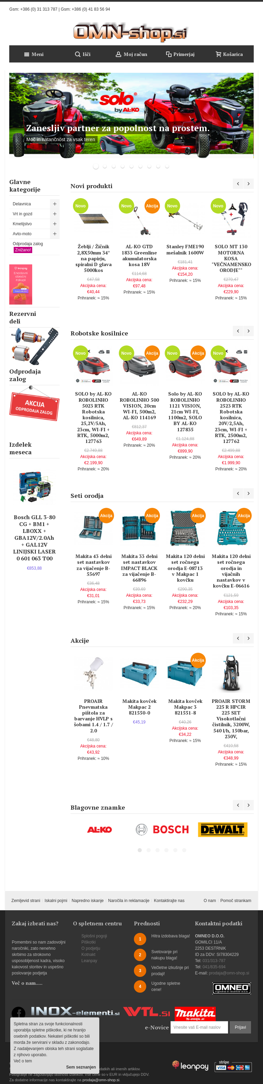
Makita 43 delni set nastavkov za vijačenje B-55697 (93, 565)
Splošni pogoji (94, 936)
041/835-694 (213, 967)
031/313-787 (213, 960)
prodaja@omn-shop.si (229, 973)
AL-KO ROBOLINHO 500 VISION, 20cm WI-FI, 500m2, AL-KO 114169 (139, 405)
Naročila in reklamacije (129, 900)
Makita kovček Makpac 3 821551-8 (185, 707)
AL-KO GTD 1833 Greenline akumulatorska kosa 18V (139, 255)
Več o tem (23, 1061)
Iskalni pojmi (56, 900)
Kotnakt (89, 954)
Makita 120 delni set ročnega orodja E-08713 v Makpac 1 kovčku (185, 568)
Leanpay (89, 960)
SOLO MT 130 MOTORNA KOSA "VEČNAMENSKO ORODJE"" (231, 258)
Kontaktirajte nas (169, 900)
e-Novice (157, 1027)
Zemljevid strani (25, 900)
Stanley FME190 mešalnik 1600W (185, 249)
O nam (210, 900)
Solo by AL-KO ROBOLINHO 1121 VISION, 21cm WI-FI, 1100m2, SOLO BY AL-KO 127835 (185, 411)
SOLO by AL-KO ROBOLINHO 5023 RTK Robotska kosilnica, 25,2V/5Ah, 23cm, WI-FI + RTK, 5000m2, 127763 (93, 417)
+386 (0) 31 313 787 (38, 9)
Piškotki (89, 942)
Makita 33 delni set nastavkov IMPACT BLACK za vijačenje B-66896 (139, 568)
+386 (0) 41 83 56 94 (91, 9)
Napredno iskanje (87, 900)
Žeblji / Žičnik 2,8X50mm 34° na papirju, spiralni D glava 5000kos (93, 258)
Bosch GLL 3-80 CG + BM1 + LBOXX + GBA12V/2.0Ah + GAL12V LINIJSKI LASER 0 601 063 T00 (34, 537)
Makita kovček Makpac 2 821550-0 (139, 707)
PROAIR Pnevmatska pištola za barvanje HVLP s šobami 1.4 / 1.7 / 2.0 (93, 716)
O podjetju (91, 948)
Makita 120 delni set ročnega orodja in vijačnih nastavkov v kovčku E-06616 (231, 571)
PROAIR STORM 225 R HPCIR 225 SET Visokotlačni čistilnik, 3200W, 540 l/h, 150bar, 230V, (231, 719)
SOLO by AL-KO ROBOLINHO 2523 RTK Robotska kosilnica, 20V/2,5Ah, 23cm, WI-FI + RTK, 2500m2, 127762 (231, 417)
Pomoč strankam (236, 900)
